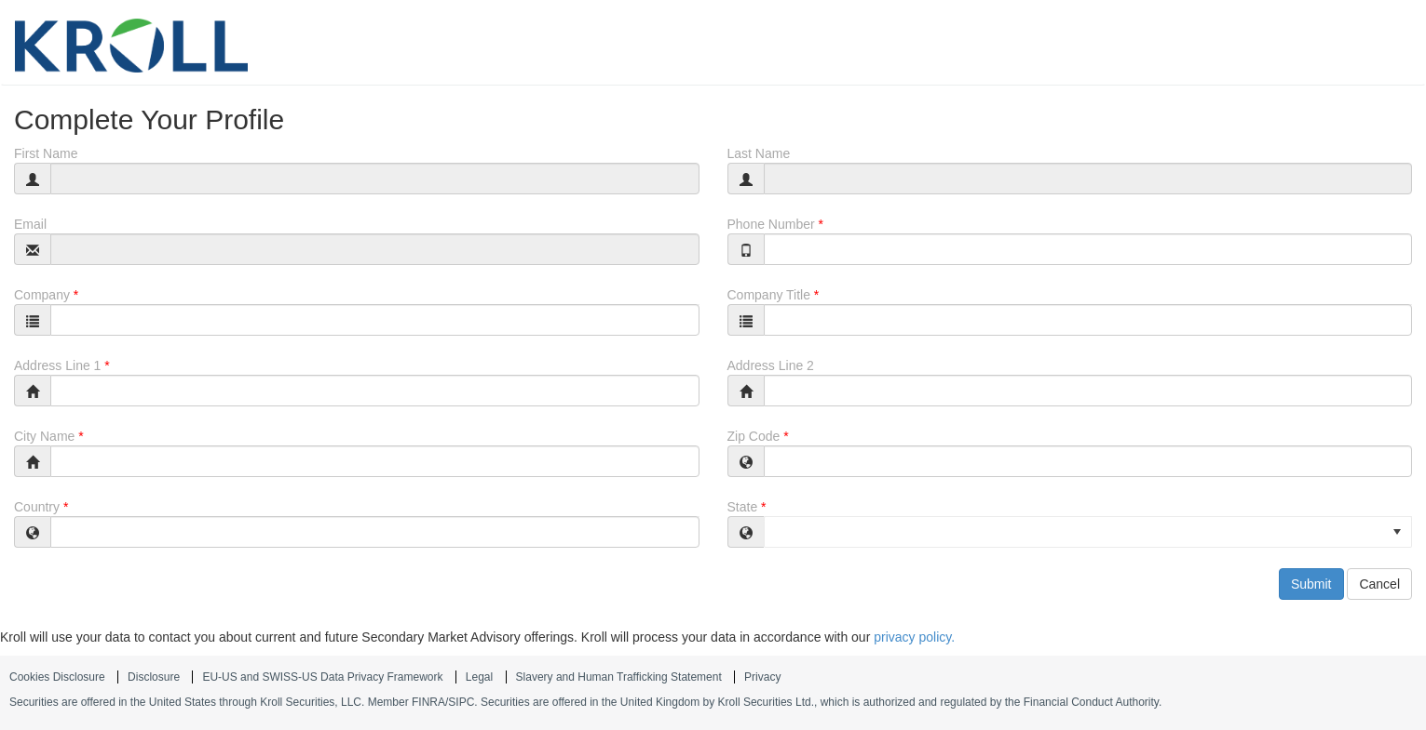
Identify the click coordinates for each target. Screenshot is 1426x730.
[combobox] (374, 320)
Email (30, 224)
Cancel (1379, 584)
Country (37, 506)
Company (42, 294)
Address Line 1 (57, 365)
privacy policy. (914, 637)
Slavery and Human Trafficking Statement (619, 677)
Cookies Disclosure (57, 677)
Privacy (762, 677)
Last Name (759, 153)
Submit (1311, 584)
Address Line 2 (770, 365)
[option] (1088, 531)
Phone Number (771, 224)
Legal (479, 677)
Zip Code (754, 436)
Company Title (768, 294)
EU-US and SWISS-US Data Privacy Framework (322, 677)
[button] (1397, 532)
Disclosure (154, 677)
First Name (45, 153)
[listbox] (1088, 532)
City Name (44, 436)
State (742, 506)
